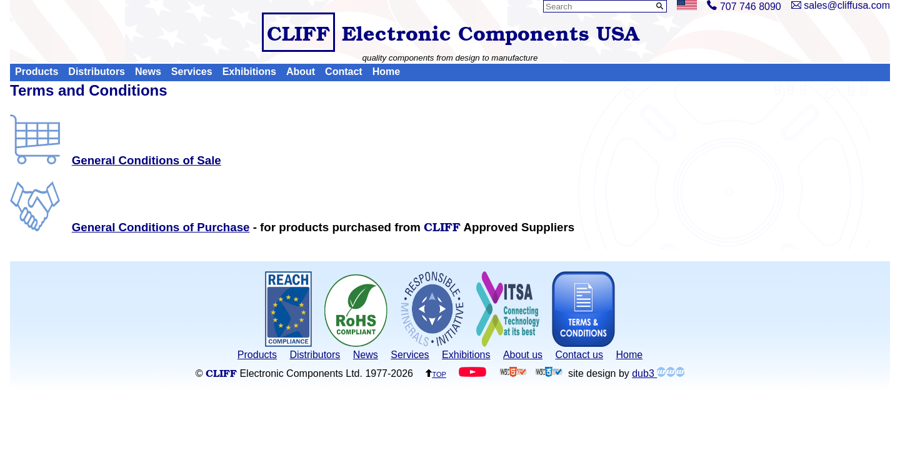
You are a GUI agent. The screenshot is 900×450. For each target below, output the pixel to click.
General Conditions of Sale (115, 160)
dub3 (658, 373)
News (148, 72)
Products (36, 72)
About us (522, 354)
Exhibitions (249, 72)
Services (191, 72)
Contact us (579, 354)
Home (386, 72)
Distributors (96, 72)
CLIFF (298, 32)
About (300, 72)
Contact (343, 72)
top (436, 373)
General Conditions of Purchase (129, 227)
